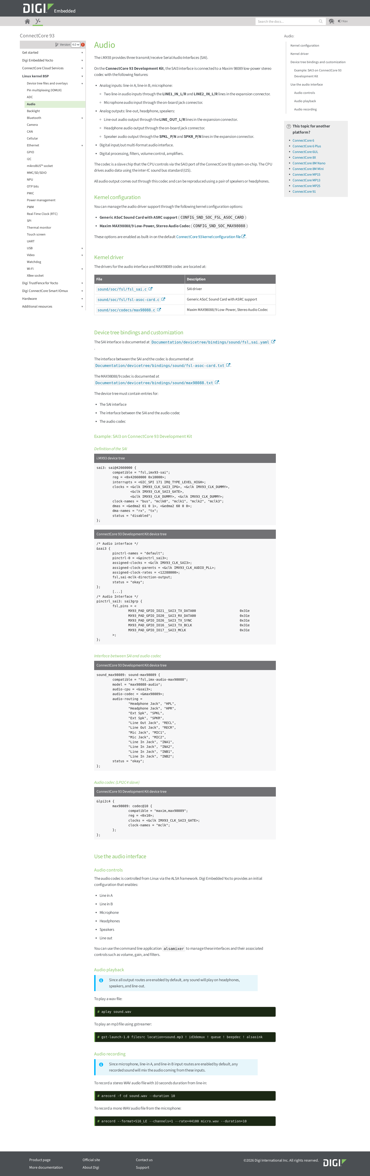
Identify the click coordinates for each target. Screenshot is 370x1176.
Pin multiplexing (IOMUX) (44, 90)
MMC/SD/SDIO (36, 172)
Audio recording (305, 109)
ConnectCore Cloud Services (52, 68)
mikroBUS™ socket (40, 166)
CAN (30, 131)
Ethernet (55, 145)
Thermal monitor (39, 227)
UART (31, 241)
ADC (30, 97)
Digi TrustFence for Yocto (52, 283)
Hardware (52, 299)
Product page (39, 1160)
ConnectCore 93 (37, 35)
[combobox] (290, 21)
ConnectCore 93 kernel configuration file (208, 237)
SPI (29, 220)
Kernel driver (299, 54)
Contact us (144, 1160)
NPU (30, 179)
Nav (343, 21)
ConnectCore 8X (304, 157)
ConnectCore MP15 (306, 174)
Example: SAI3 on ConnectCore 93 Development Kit (317, 73)
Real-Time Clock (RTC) (42, 214)
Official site (91, 1160)
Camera (32, 124)
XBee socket (35, 275)
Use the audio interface (306, 84)
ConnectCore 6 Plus (307, 146)
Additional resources (52, 306)
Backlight (33, 111)
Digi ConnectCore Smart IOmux (52, 291)
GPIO (30, 152)
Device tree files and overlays (55, 84)
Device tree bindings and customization (318, 62)
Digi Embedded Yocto (52, 60)
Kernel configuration (304, 45)
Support (142, 1167)
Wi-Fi (55, 269)
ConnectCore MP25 (306, 185)
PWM (30, 207)
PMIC (30, 193)
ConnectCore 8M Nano (309, 163)
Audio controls (304, 93)
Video (55, 255)
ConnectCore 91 (304, 191)
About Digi (91, 1167)
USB (55, 248)
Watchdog (34, 262)
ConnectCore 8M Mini (308, 168)
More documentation (46, 1167)
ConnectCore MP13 (306, 180)
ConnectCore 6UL (305, 151)
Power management (41, 200)
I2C (29, 159)
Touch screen (36, 234)
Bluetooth (55, 118)
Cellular (32, 138)
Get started (52, 53)
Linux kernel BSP (52, 76)
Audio (31, 104)
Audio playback (305, 101)
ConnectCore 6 (303, 140)
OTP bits (33, 186)
